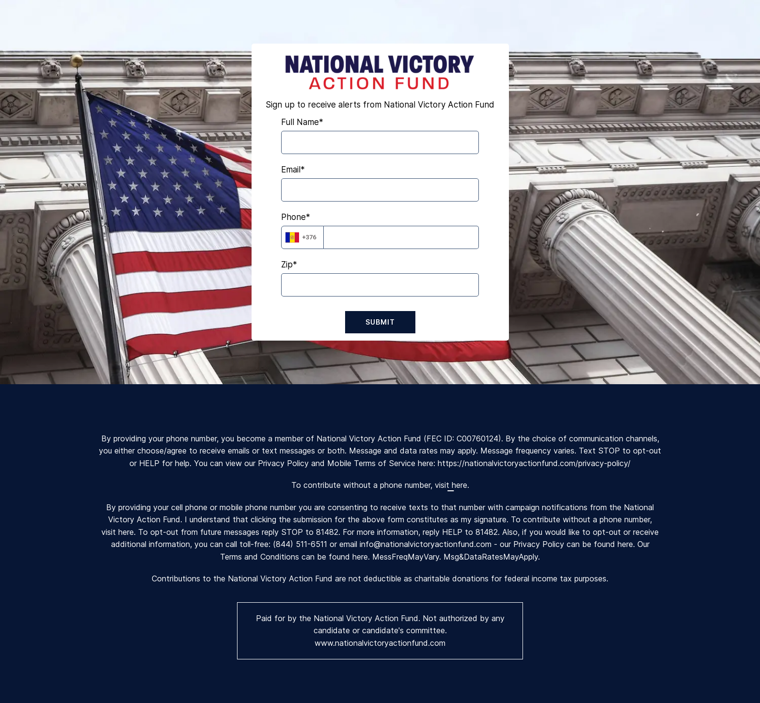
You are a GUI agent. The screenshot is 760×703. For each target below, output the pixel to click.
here (625, 544)
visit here (451, 485)
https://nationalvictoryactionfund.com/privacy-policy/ (534, 463)
